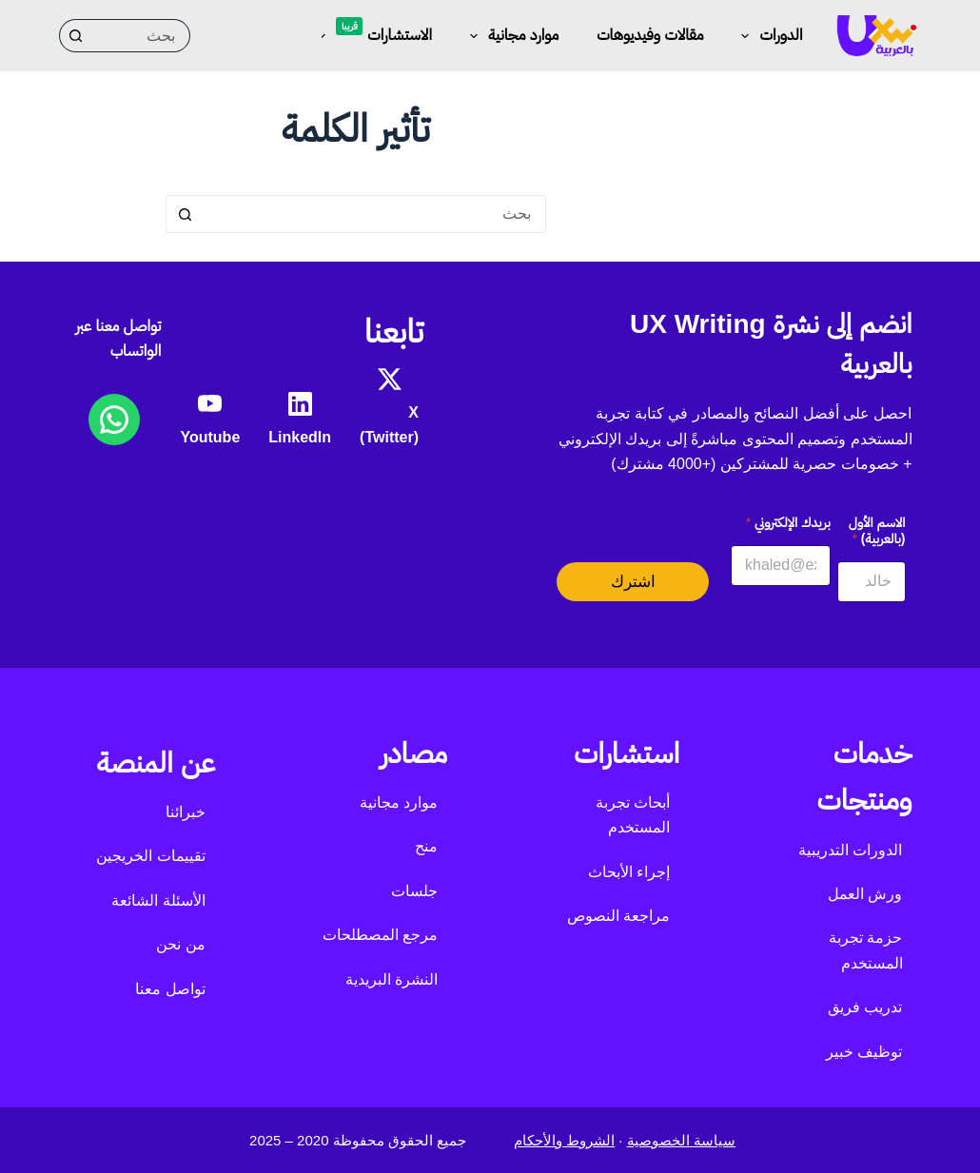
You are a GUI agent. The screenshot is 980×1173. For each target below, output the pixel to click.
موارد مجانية (510, 36)
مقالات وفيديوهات (650, 35)
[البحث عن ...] (141, 35)
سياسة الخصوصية (681, 1140)
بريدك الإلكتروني (788, 522)
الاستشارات (371, 32)
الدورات (768, 36)
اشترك (633, 582)
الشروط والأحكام (564, 1140)
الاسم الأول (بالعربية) (877, 530)
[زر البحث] (75, 35)
